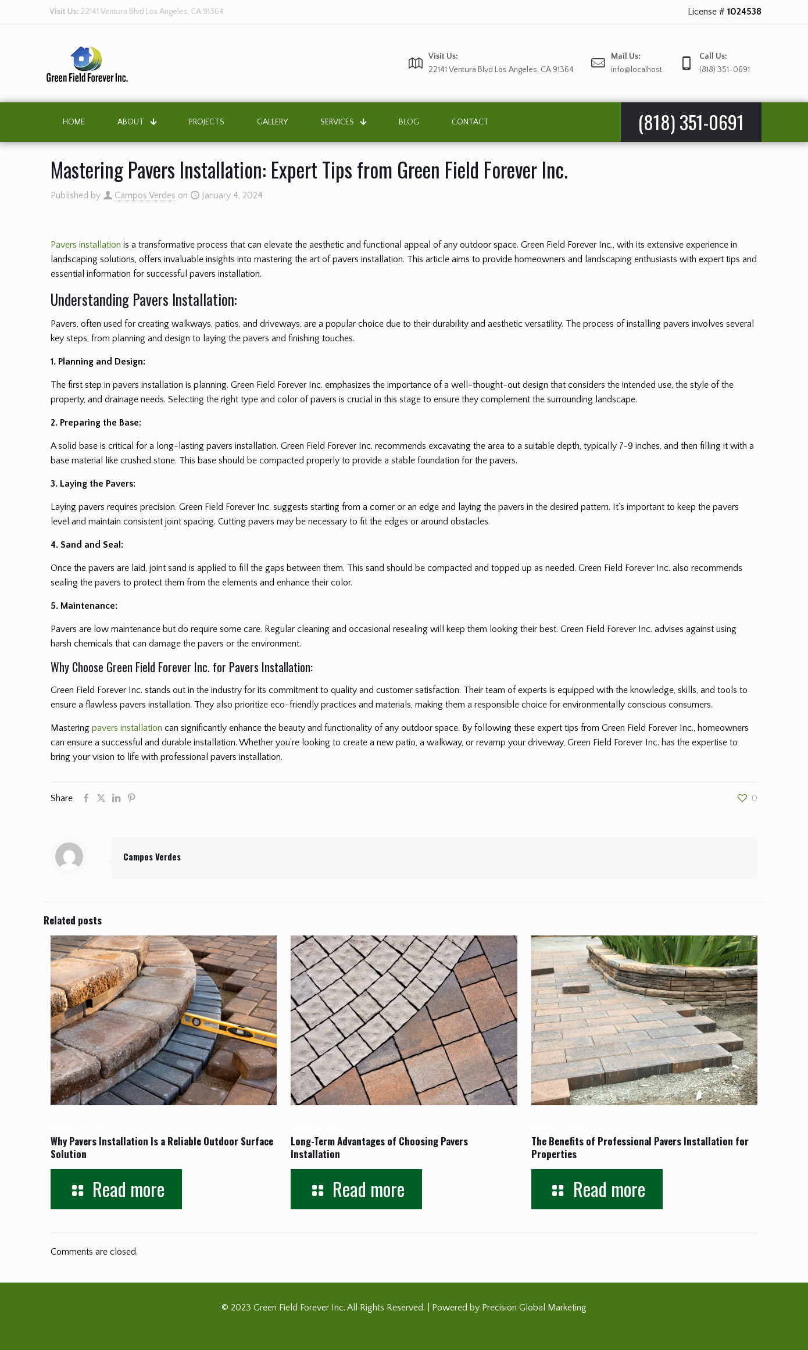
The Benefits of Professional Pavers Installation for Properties (640, 1147)
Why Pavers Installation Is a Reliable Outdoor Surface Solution (162, 1147)
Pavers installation (86, 245)
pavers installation (127, 728)
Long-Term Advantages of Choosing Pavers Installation (379, 1147)
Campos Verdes (145, 195)
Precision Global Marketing (534, 1307)
